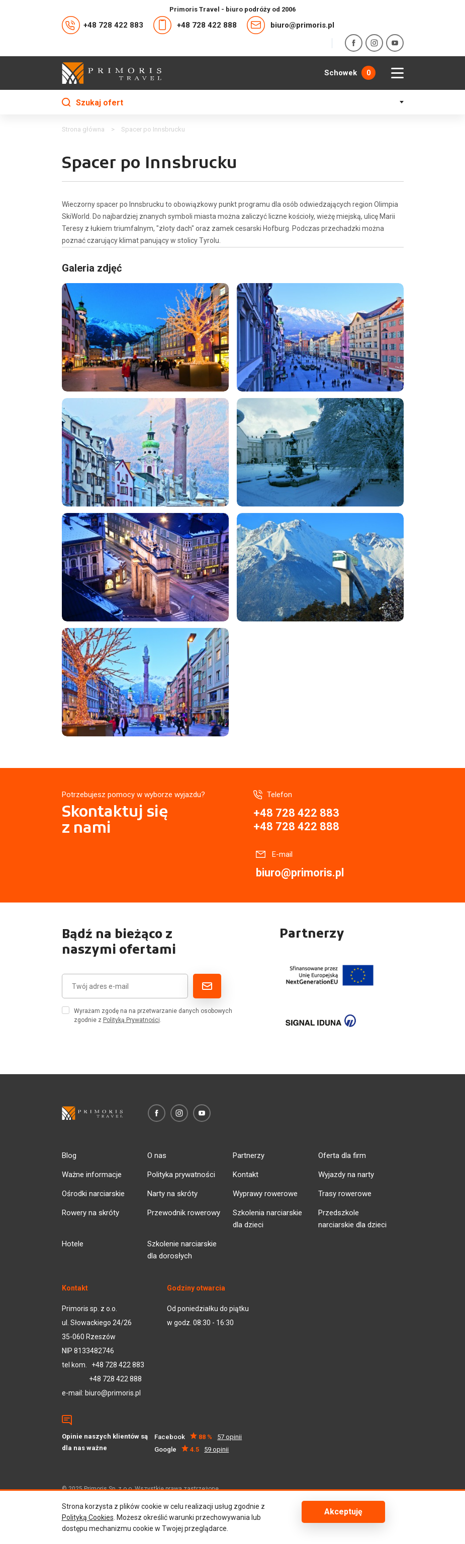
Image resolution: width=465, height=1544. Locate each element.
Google (191, 1449)
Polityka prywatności (181, 1174)
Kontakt (245, 1174)
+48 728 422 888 (195, 25)
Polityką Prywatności (131, 1019)
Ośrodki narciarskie (93, 1193)
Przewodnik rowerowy (183, 1212)
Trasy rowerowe (344, 1193)
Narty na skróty (172, 1193)
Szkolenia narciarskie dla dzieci (267, 1218)
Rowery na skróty (90, 1212)
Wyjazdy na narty (346, 1174)
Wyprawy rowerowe (265, 1193)
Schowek (350, 73)
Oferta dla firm (342, 1155)
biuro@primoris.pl (290, 25)
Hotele (72, 1243)
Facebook (198, 1437)
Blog (69, 1155)
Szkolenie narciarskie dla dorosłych (182, 1249)
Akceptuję (343, 1511)
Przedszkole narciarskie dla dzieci (352, 1218)
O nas (156, 1155)
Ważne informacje (92, 1174)
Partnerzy (248, 1155)
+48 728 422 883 (102, 25)
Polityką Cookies (88, 1517)
